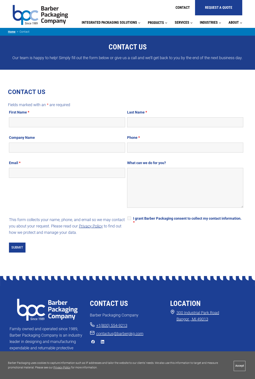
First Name (19, 112)
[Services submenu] (191, 22)
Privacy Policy (91, 226)
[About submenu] (241, 22)
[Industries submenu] (220, 22)
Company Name (22, 137)
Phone (133, 137)
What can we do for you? (146, 163)
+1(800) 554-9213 (111, 325)
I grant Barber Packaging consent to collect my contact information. (187, 220)
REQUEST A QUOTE (218, 7)
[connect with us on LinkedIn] (102, 342)
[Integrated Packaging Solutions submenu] (139, 22)
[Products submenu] (166, 22)
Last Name (137, 112)
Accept (239, 365)
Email (15, 163)
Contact (183, 7)
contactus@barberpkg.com (119, 333)
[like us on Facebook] (93, 342)
